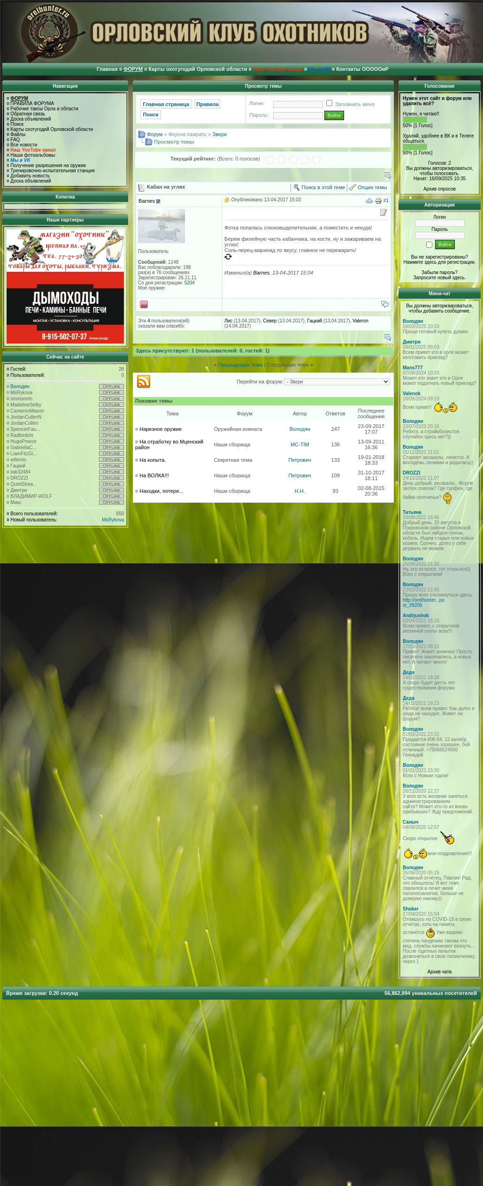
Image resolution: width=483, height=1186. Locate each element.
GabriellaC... (23, 447)
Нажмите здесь (420, 262)
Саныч (410, 822)
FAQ (15, 139)
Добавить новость (30, 175)
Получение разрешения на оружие (48, 165)
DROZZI (19, 478)
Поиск (16, 124)
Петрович (299, 460)
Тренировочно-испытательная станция (52, 170)
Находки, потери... (161, 491)
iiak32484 (20, 471)
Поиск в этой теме (323, 187)
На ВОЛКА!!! (154, 475)
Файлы (17, 134)
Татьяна (412, 512)
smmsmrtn (21, 398)
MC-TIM (300, 444)
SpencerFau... (25, 429)
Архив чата (440, 971)
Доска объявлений (30, 119)
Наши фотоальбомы (32, 155)
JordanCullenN (25, 417)
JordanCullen (24, 423)
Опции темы (372, 187)
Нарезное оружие (160, 429)
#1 (386, 200)
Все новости (23, 144)
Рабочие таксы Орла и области (44, 108)
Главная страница (166, 104)
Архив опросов (439, 188)
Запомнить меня (349, 104)
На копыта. (152, 460)
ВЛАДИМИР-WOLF (31, 496)
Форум (154, 134)
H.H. (300, 491)
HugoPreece (23, 441)
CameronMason (27, 410)
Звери (220, 134)
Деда (408, 672)
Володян (19, 386)
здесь (458, 277)
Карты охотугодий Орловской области (51, 129)
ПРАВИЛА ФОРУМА (32, 103)
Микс (15, 502)
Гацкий (17, 465)
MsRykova (21, 392)
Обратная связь (27, 113)
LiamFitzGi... (23, 453)
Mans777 (412, 367)
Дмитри (18, 490)
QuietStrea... (23, 484)
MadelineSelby (25, 404)
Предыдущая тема (240, 364)
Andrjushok (416, 615)
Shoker (411, 908)
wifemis (18, 459)
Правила (207, 104)
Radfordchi (21, 435)
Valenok (412, 393)
